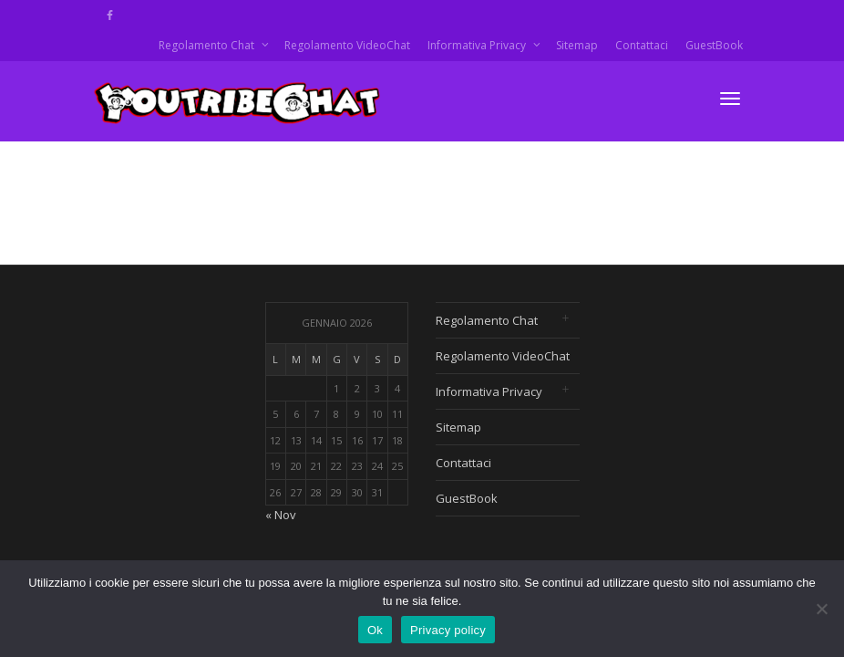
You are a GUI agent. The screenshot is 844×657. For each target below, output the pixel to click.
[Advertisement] (725, 416)
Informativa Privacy (478, 45)
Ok (375, 630)
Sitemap (577, 45)
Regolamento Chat (208, 45)
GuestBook (714, 45)
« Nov (280, 514)
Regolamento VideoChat (347, 45)
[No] (821, 609)
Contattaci (641, 45)
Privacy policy (448, 630)
